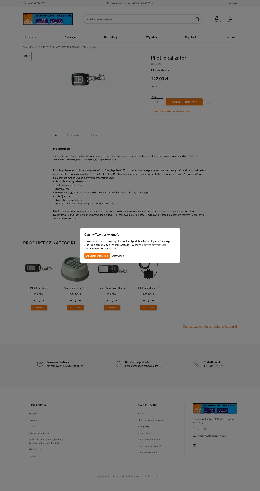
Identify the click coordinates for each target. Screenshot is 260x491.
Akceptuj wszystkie (96, 255)
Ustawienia (118, 255)
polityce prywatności (156, 244)
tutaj (114, 248)
